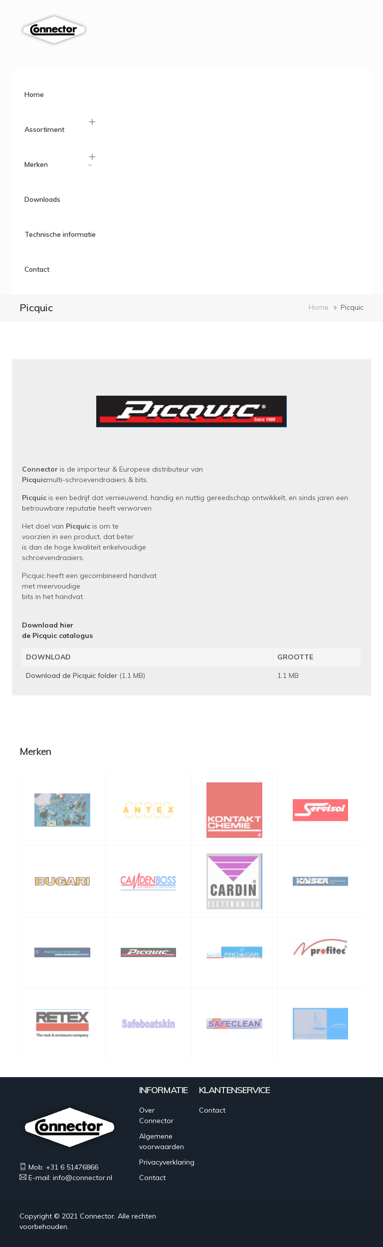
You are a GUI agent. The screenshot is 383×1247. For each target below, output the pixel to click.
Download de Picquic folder (71, 675)
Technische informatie (60, 234)
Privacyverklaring (166, 1162)
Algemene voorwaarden (161, 1141)
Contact (36, 269)
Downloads (42, 199)
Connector (97, 1216)
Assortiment (44, 129)
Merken (36, 164)
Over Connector (156, 1115)
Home (34, 94)
